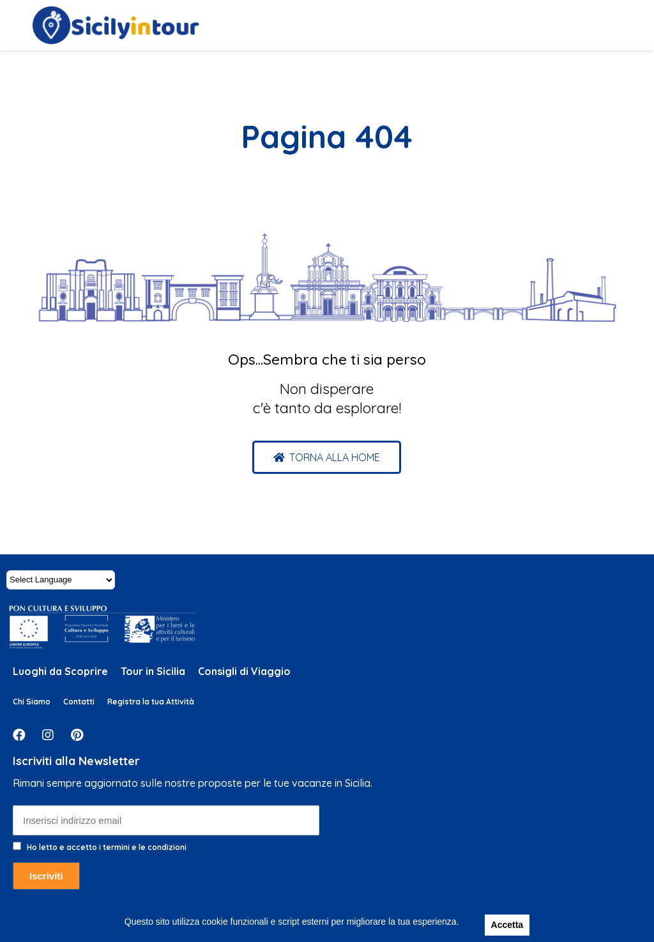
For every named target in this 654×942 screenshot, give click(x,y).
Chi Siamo (31, 701)
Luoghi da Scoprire (60, 671)
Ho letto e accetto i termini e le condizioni (106, 847)
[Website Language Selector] (60, 579)
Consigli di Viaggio (244, 671)
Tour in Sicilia (153, 671)
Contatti (79, 701)
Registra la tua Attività (150, 701)
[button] (326, 457)
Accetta (507, 925)
